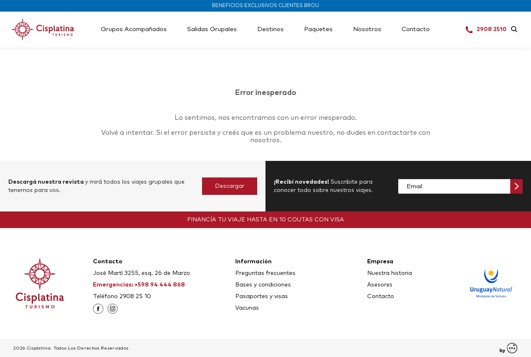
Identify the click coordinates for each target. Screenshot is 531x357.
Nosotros (367, 29)
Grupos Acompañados (134, 29)
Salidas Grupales (212, 29)
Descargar (229, 186)
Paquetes (318, 29)
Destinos (270, 29)
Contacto (416, 29)
